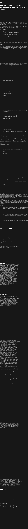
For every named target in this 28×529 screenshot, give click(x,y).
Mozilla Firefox (24, 181)
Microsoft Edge (20, 181)
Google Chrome (16, 181)
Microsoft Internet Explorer (3, 182)
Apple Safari (9, 182)
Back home (1, 2)
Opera (7, 182)
